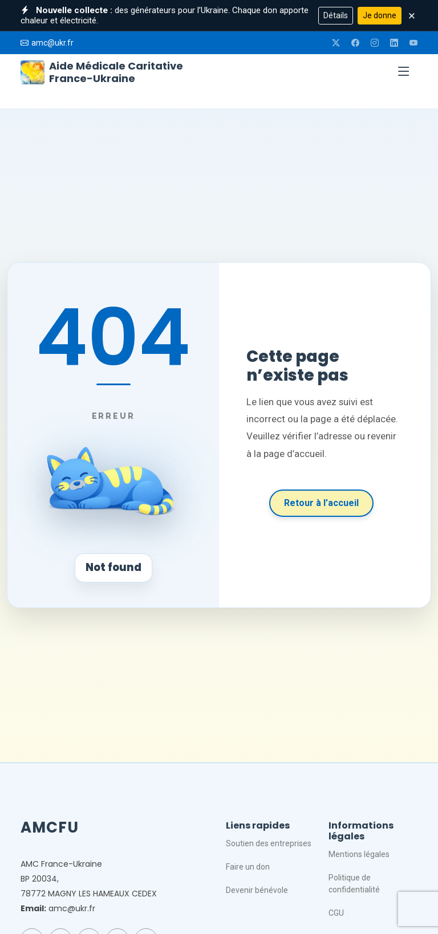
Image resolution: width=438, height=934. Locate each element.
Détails (335, 15)
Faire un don (248, 866)
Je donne (379, 15)
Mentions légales (359, 854)
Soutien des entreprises (268, 843)
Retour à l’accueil (321, 502)
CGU (336, 912)
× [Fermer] (411, 15)
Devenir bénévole (257, 890)
